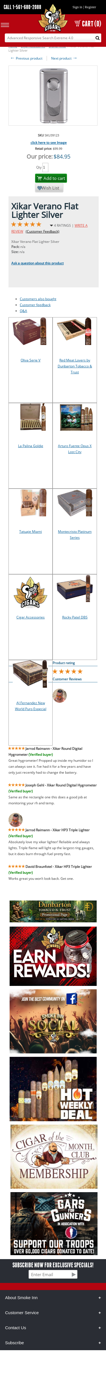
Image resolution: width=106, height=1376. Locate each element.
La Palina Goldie (30, 445)
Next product (64, 58)
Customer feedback (35, 304)
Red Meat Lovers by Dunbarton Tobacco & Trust (75, 366)
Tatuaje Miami (30, 531)
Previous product (26, 58)
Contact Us (15, 1327)
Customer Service (22, 1312)
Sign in (77, 7)
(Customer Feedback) (42, 231)
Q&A (23, 310)
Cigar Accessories (30, 617)
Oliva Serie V (30, 360)
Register (90, 7)
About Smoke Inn (21, 1297)
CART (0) (88, 24)
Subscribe (14, 1342)
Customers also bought (38, 298)
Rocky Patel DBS (75, 617)
